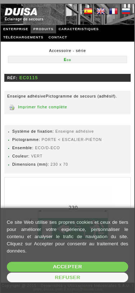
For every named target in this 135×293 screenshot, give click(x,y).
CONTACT (58, 37)
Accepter (67, 266)
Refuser (67, 277)
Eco (67, 59)
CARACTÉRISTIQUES (79, 29)
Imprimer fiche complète (42, 107)
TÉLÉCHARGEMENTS (23, 37)
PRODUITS (43, 29)
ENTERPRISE (15, 29)
